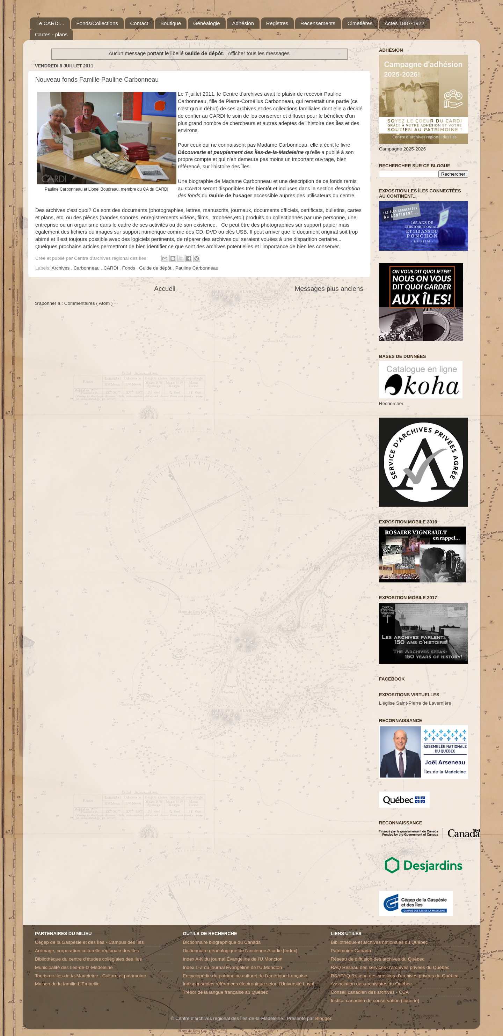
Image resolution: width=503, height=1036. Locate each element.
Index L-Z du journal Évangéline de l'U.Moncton (232, 967)
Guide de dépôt (156, 268)
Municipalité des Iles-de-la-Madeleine (74, 967)
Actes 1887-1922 (404, 23)
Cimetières (360, 23)
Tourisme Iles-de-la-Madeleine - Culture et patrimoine (90, 975)
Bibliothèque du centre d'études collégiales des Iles (88, 959)
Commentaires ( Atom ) (88, 303)
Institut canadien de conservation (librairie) (375, 1000)
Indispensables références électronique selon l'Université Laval (248, 983)
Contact (139, 23)
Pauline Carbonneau (196, 268)
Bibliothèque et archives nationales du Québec (379, 942)
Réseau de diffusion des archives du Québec (377, 959)
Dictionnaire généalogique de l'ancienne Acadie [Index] (240, 950)
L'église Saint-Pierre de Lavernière (415, 703)
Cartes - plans (51, 34)
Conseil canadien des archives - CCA (370, 992)
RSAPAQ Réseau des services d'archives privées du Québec (395, 975)
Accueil (164, 288)
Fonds (129, 268)
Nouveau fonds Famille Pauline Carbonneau (97, 79)
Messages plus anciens (329, 288)
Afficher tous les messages (259, 53)
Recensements (317, 23)
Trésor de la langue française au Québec (225, 992)
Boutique (170, 23)
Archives (61, 268)
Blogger (323, 1018)
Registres (277, 23)
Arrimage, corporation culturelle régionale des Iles (87, 950)
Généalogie (206, 23)
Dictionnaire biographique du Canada (222, 942)
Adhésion (243, 23)
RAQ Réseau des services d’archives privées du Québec (390, 967)
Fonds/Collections (97, 23)
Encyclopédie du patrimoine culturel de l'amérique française (245, 975)
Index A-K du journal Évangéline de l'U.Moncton (233, 959)
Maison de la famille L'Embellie (67, 983)
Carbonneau (87, 268)
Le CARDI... (50, 23)
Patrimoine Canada (351, 950)
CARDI (111, 268)
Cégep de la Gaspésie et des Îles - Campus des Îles (89, 942)
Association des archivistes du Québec (371, 983)
